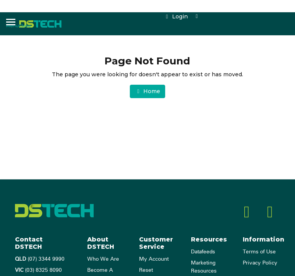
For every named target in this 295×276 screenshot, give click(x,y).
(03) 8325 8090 (38, 270)
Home (147, 91)
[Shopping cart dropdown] (197, 16)
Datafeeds (203, 252)
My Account (154, 259)
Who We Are (103, 259)
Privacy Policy (260, 263)
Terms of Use (259, 252)
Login (176, 16)
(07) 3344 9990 (40, 259)
